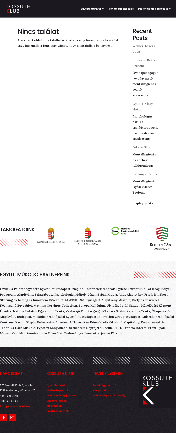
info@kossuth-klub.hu (15, 406)
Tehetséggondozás (121, 9)
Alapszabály (54, 406)
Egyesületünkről (91, 9)
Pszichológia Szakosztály (154, 9)
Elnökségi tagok (56, 401)
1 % (68, 390)
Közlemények (54, 390)
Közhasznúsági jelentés (61, 395)
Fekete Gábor (143, 147)
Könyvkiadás (101, 390)
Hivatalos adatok (57, 411)
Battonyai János (145, 174)
